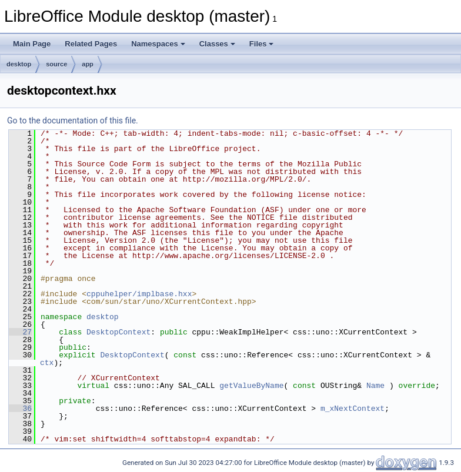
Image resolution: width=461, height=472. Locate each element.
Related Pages (91, 43)
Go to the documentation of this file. (72, 120)
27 (20, 332)
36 (20, 408)
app (87, 64)
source (56, 64)
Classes (217, 43)
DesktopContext (118, 332)
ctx (47, 362)
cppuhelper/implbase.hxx (139, 294)
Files (261, 43)
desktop (18, 64)
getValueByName (251, 385)
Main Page (32, 43)
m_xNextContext (352, 408)
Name (375, 385)
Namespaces (158, 43)
